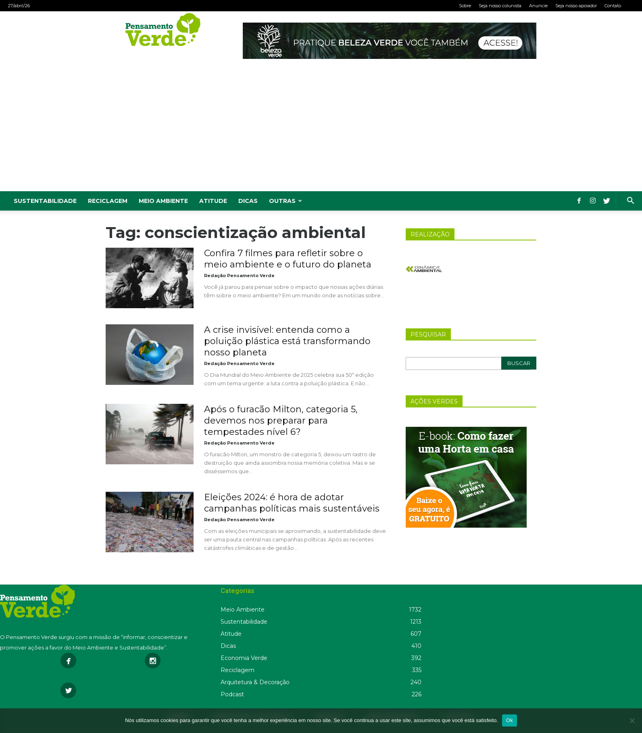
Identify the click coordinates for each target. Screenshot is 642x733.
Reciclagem (107, 201)
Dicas (248, 201)
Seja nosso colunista (500, 5)
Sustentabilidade (45, 201)
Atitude (213, 201)
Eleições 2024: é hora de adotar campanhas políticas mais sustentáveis (291, 503)
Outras (285, 201)
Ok (509, 720)
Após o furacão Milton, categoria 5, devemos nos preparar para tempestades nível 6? (281, 420)
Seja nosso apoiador (576, 5)
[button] (630, 201)
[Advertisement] (321, 130)
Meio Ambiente (163, 201)
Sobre (465, 5)
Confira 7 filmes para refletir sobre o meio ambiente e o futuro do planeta (287, 259)
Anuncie (538, 5)
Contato (612, 5)
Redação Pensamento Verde (239, 275)
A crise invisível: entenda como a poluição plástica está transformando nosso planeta (287, 341)
